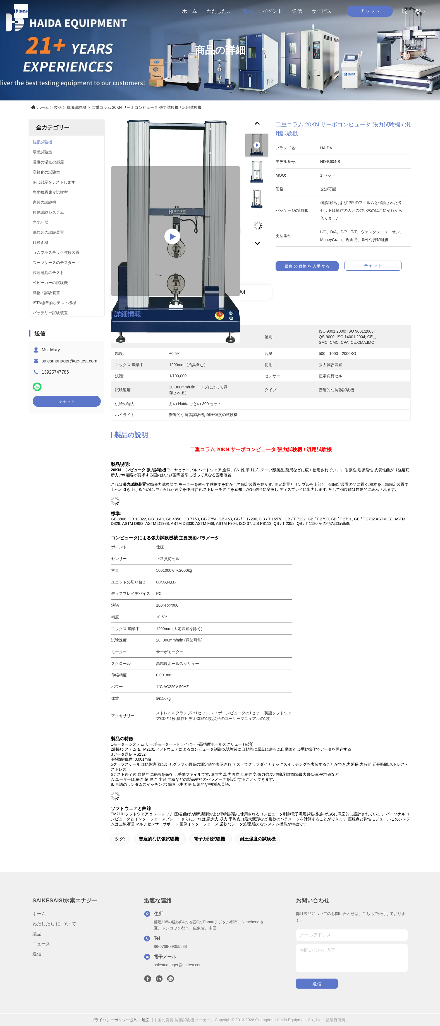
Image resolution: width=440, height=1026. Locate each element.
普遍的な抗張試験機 (159, 839)
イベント (272, 11)
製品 (248, 11)
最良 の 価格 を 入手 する (311, 266)
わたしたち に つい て (220, 11)
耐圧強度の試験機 (258, 839)
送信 (297, 11)
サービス (322, 11)
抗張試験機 (76, 107)
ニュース (41, 943)
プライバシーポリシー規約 (114, 1020)
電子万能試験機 (209, 839)
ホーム (189, 11)
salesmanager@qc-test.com (69, 361)
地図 (146, 1020)
